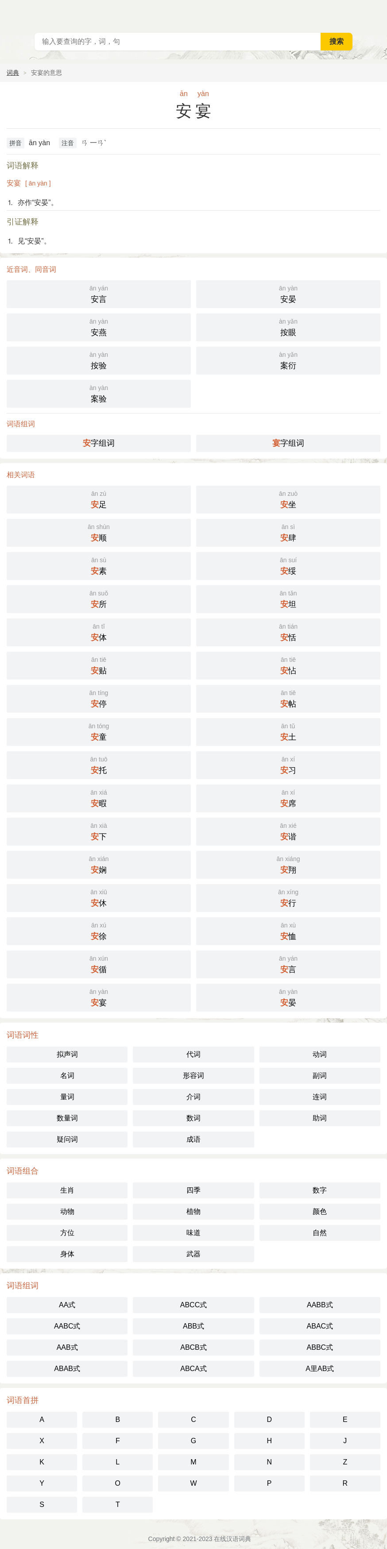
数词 (193, 1118)
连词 (320, 1097)
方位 (67, 1232)
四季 (193, 1190)
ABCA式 (193, 1368)
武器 (193, 1254)
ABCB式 (193, 1347)
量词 (67, 1097)
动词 (320, 1054)
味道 (193, 1232)
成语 (193, 1139)
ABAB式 (67, 1368)
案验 (98, 392)
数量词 (67, 1118)
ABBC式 (320, 1347)
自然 (320, 1232)
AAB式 (67, 1347)
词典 (13, 73)
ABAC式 (320, 1326)
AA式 (67, 1305)
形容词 (193, 1075)
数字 (320, 1190)
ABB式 (193, 1326)
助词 (320, 1118)
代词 (193, 1054)
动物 (67, 1211)
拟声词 (67, 1054)
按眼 (288, 326)
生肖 (67, 1190)
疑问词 (67, 1139)
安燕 (98, 326)
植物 (193, 1211)
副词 (320, 1075)
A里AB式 (320, 1368)
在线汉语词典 (232, 1538)
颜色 (320, 1211)
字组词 (99, 443)
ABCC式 (193, 1305)
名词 (67, 1075)
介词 (193, 1097)
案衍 (288, 359)
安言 (98, 293)
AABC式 (67, 1326)
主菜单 (374, 13)
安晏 (288, 293)
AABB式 (320, 1305)
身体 (67, 1254)
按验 (98, 359)
